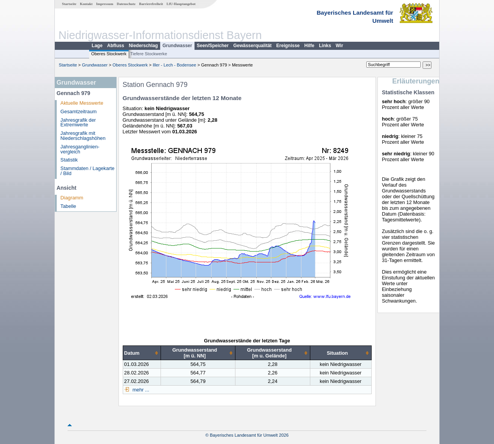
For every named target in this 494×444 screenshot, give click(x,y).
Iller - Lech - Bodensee (174, 65)
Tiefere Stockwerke (148, 53)
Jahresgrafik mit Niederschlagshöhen (83, 135)
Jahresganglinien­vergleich (80, 149)
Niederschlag (143, 45)
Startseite (69, 4)
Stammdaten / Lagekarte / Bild (88, 170)
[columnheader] (142, 353)
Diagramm (72, 198)
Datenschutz (126, 4)
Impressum (104, 4)
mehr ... (140, 390)
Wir (339, 45)
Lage (97, 45)
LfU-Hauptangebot (180, 4)
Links (325, 45)
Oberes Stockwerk (108, 53)
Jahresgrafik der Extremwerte (78, 122)
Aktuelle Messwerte (82, 103)
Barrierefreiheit (151, 4)
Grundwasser (177, 45)
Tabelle (68, 206)
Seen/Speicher (213, 45)
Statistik (69, 160)
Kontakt (86, 4)
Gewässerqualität (252, 45)
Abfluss (115, 45)
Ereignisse (288, 45)
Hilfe (310, 45)
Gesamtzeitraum (79, 111)
